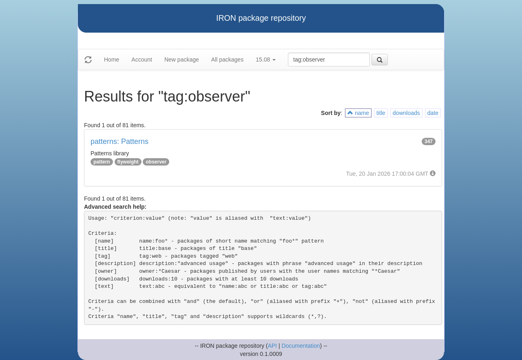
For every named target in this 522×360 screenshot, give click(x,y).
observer (156, 162)
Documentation (300, 345)
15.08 (266, 59)
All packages (227, 59)
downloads (406, 113)
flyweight (128, 162)
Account (141, 59)
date (432, 113)
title (380, 113)
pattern (101, 162)
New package (181, 59)
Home (111, 59)
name (358, 113)
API (272, 345)
